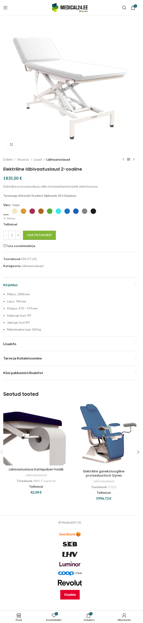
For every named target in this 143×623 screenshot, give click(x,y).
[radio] (6, 211)
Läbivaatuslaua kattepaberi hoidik (36, 469)
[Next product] (133, 159)
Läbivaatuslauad (58, 159)
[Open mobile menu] (5, 7)
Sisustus (23, 159)
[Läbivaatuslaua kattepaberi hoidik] (36, 433)
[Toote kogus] (12, 235)
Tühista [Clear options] (11, 218)
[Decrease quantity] (6, 235)
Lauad (38, 159)
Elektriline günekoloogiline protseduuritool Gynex (103, 473)
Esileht (8, 159)
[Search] (124, 7)
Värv (6, 205)
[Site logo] (70, 7)
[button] (138, 452)
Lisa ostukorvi (39, 235)
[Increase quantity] (18, 235)
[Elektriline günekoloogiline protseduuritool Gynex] (103, 434)
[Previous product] (123, 159)
